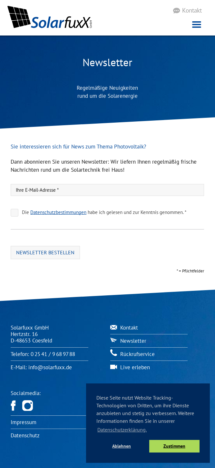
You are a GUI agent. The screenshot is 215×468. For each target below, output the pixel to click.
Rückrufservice (132, 354)
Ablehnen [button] (121, 446)
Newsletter (128, 340)
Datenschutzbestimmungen (59, 212)
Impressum (23, 422)
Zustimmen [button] (174, 446)
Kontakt (192, 10)
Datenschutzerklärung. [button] (122, 429)
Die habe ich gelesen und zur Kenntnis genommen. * (104, 212)
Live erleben (130, 367)
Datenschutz (25, 435)
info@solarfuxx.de (50, 367)
